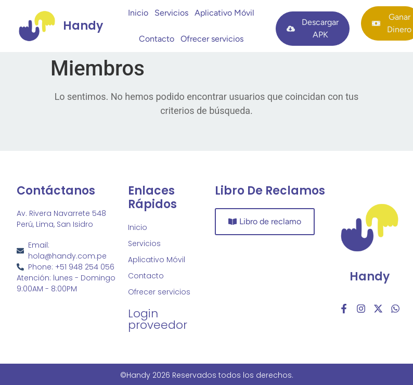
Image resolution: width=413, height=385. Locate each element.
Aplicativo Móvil (224, 13)
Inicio (138, 13)
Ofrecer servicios (211, 39)
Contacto (156, 39)
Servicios (171, 13)
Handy (370, 276)
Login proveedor (157, 319)
